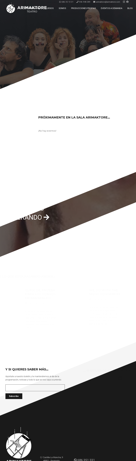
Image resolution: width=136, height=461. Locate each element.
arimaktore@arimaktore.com (51, 450)
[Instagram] (124, 2)
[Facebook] (127, 2)
